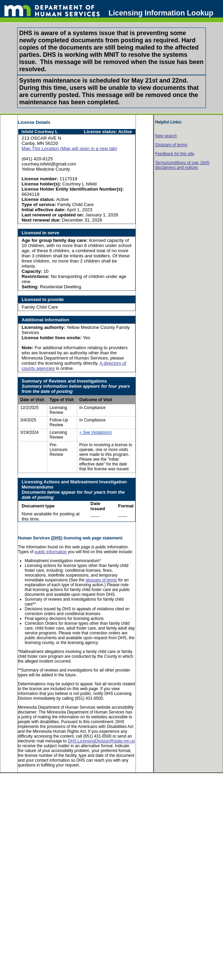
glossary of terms (101, 580)
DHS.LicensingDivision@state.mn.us (101, 741)
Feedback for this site (174, 153)
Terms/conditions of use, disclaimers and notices (182, 165)
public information (51, 551)
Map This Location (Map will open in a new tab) (69, 148)
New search (166, 135)
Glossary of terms (171, 144)
